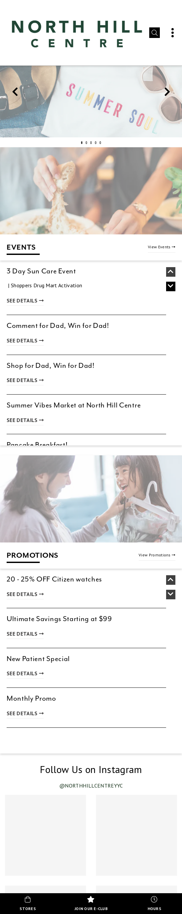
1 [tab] (82, 143)
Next (167, 93)
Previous (15, 93)
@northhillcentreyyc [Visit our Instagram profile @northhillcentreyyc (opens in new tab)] (91, 785)
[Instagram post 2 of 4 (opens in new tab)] (136, 835)
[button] (154, 32)
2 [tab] (86, 143)
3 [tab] (91, 143)
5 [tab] (100, 143)
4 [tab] (96, 143)
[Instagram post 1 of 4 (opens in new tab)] (45, 835)
